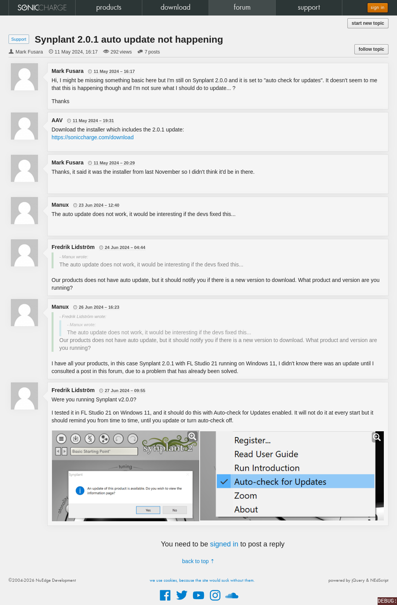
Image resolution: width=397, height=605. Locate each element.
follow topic (371, 49)
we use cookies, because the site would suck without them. (202, 580)
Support (18, 39)
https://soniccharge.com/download (93, 137)
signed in (224, 544)
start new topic (368, 23)
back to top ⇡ (198, 561)
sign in (378, 7)
